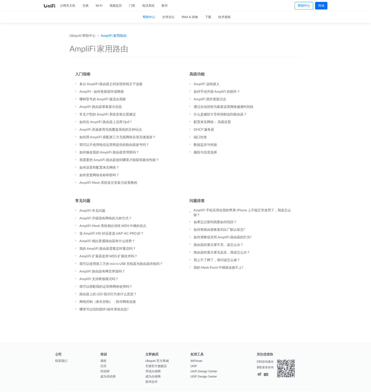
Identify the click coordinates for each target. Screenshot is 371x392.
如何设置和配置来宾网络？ (99, 167)
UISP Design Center (203, 376)
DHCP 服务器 (204, 129)
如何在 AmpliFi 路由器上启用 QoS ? (105, 122)
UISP (193, 366)
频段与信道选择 (205, 152)
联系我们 (61, 361)
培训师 (105, 371)
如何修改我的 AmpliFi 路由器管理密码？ (109, 152)
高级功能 (197, 74)
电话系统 (148, 5)
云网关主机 (67, 5)
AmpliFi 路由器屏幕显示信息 (100, 107)
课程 (103, 361)
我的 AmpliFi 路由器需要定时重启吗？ (107, 248)
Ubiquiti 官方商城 (157, 361)
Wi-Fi (99, 5)
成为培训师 (108, 376)
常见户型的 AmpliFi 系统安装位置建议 (107, 114)
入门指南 (82, 74)
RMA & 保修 (190, 17)
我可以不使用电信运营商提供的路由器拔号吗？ (114, 145)
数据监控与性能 (205, 145)
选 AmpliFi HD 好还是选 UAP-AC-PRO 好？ (111, 233)
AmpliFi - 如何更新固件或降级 (101, 91)
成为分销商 (153, 376)
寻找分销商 (153, 371)
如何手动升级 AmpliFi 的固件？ (217, 91)
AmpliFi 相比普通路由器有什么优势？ (107, 241)
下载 (208, 17)
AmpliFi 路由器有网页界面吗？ (102, 271)
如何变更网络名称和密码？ (99, 175)
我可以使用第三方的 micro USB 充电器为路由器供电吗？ (121, 264)
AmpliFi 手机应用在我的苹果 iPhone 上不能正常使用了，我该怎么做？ (242, 212)
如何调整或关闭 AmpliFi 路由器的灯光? (223, 237)
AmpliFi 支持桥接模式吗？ (99, 279)
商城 (321, 5)
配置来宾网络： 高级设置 (212, 122)
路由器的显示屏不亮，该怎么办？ (218, 245)
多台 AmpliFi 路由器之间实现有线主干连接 (110, 84)
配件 (165, 5)
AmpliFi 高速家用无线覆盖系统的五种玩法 (110, 129)
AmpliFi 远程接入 (207, 84)
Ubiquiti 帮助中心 (82, 35)
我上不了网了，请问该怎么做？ (217, 260)
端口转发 (200, 137)
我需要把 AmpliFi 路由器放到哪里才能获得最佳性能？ (119, 160)
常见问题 (82, 200)
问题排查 (197, 200)
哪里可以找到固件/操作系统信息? (103, 309)
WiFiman (196, 361)
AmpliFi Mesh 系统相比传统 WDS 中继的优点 (112, 226)
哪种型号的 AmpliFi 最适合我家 (102, 99)
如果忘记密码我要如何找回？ (215, 222)
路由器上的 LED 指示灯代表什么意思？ (108, 294)
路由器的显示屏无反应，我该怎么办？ (222, 252)
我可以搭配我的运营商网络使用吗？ (106, 286)
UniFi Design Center (203, 371)
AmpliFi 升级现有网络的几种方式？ (105, 218)
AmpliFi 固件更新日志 (210, 99)
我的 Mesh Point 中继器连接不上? (218, 267)
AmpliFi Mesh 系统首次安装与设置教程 (108, 182)
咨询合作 (151, 381)
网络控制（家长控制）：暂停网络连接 (107, 302)
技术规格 (224, 17)
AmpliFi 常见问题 (92, 210)
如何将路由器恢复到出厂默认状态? (219, 229)
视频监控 (116, 5)
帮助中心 (304, 5)
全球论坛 (168, 17)
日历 (103, 366)
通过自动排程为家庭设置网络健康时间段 (223, 107)
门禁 (132, 5)
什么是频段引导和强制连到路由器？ (220, 114)
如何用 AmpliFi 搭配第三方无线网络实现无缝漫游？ (117, 137)
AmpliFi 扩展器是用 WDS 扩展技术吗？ (108, 256)
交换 (85, 5)
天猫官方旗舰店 (156, 366)
